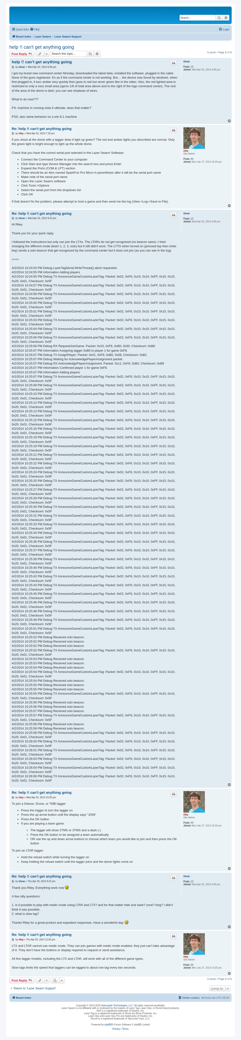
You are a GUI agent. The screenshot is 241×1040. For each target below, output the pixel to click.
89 (192, 159)
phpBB (108, 1024)
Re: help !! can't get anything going (41, 129)
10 (192, 66)
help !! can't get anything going (41, 47)
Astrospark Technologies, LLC (117, 1005)
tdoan (186, 61)
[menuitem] (34, 29)
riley (185, 151)
